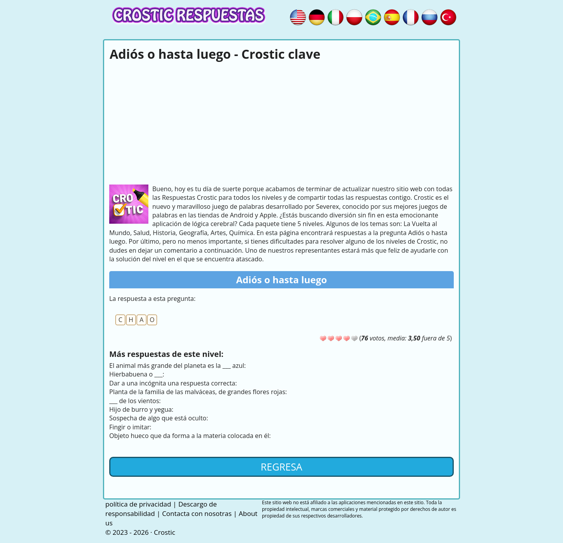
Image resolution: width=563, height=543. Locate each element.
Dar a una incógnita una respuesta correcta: (173, 383)
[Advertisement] (281, 122)
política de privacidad (138, 504)
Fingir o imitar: (130, 427)
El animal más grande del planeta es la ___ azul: (177, 365)
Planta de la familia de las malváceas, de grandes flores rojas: (198, 391)
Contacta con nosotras (197, 513)
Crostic (164, 532)
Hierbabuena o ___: (136, 374)
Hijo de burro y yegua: (141, 409)
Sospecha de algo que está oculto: (158, 418)
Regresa (281, 466)
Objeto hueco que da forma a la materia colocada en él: (190, 435)
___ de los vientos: (135, 400)
